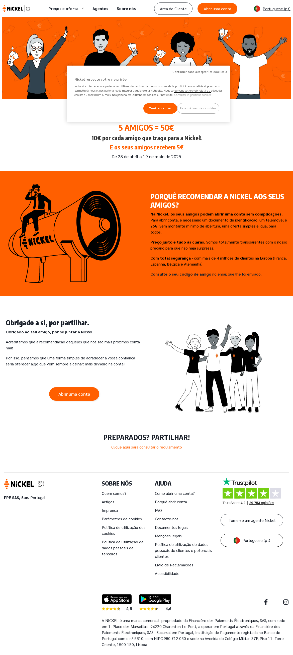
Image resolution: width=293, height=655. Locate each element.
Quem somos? (114, 493)
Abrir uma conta (217, 8)
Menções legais (168, 535)
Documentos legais (171, 527)
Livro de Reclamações (174, 564)
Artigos (108, 501)
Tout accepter (160, 108)
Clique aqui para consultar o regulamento (146, 447)
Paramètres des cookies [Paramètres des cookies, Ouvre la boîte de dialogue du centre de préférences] (198, 108)
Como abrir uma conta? (175, 493)
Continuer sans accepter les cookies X (199, 72)
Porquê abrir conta (171, 501)
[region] (148, 94)
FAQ (158, 510)
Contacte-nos (166, 518)
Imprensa (110, 510)
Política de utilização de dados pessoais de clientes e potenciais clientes (183, 550)
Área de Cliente (173, 8)
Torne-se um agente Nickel (252, 520)
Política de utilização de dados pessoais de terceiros (123, 547)
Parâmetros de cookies (122, 518)
